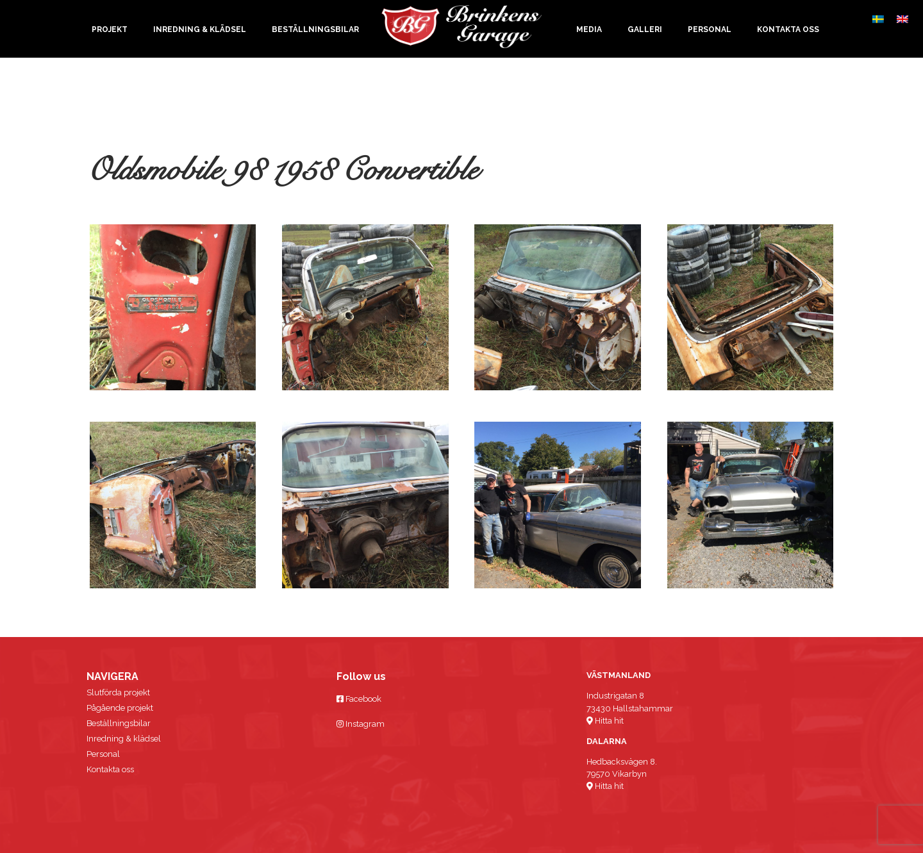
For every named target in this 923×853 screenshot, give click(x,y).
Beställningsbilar (315, 29)
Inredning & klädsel (199, 29)
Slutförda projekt (118, 692)
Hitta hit (605, 720)
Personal (709, 29)
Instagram (361, 724)
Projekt (110, 29)
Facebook (359, 699)
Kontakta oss (788, 29)
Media (589, 29)
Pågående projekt (120, 708)
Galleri (645, 29)
